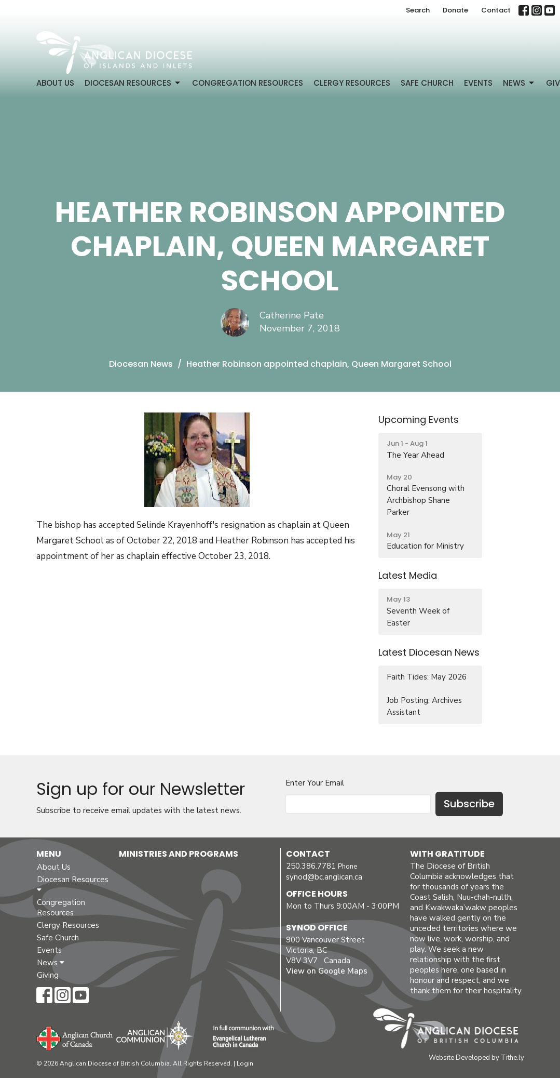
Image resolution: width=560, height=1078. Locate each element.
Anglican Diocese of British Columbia (450, 1030)
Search (418, 10)
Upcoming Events (418, 419)
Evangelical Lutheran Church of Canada (239, 1037)
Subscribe (469, 803)
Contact (496, 10)
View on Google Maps (326, 971)
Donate (455, 10)
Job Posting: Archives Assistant (424, 706)
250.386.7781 (311, 866)
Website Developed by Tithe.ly (476, 1058)
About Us (55, 82)
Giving (48, 975)
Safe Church (427, 82)
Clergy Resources (351, 82)
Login (245, 1063)
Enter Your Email (314, 783)
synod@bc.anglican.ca (324, 877)
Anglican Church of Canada (75, 1037)
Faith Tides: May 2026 (427, 677)
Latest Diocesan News (429, 652)
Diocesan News (141, 364)
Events (478, 82)
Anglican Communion (154, 1035)
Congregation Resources (247, 82)
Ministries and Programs (178, 854)
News (519, 82)
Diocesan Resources (133, 82)
